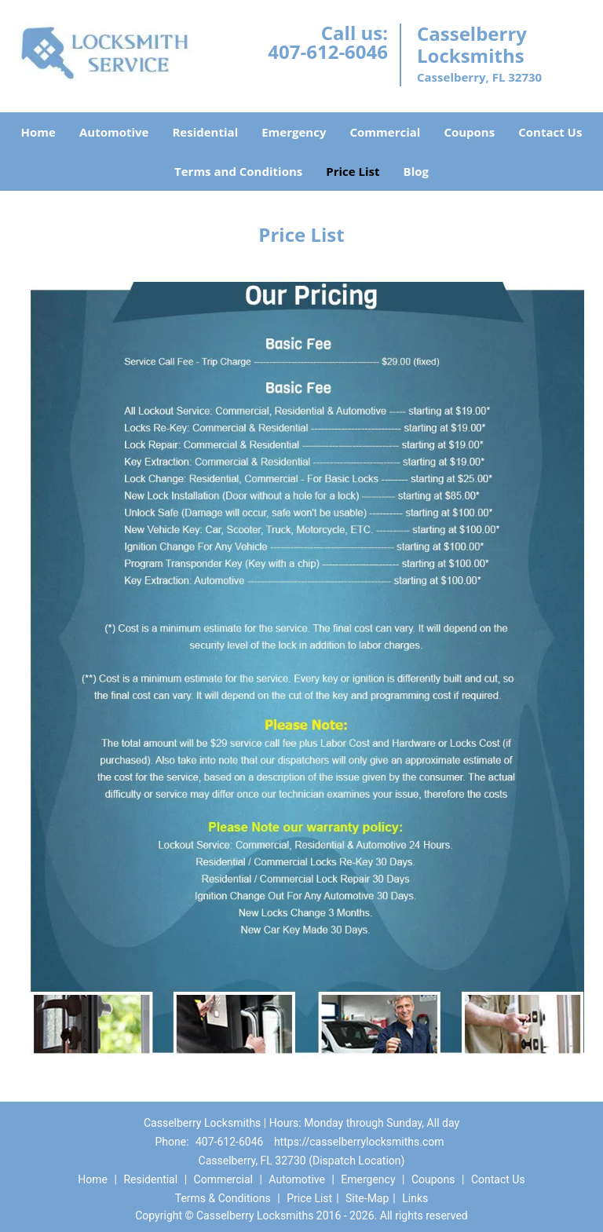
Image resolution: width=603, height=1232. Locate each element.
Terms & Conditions (223, 1198)
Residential (205, 132)
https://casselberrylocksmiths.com (359, 1141)
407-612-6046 (328, 51)
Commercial (384, 132)
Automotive (114, 132)
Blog (416, 171)
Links (415, 1198)
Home (38, 132)
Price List (352, 171)
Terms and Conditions (238, 171)
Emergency (293, 132)
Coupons (469, 132)
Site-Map (367, 1198)
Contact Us (550, 132)
